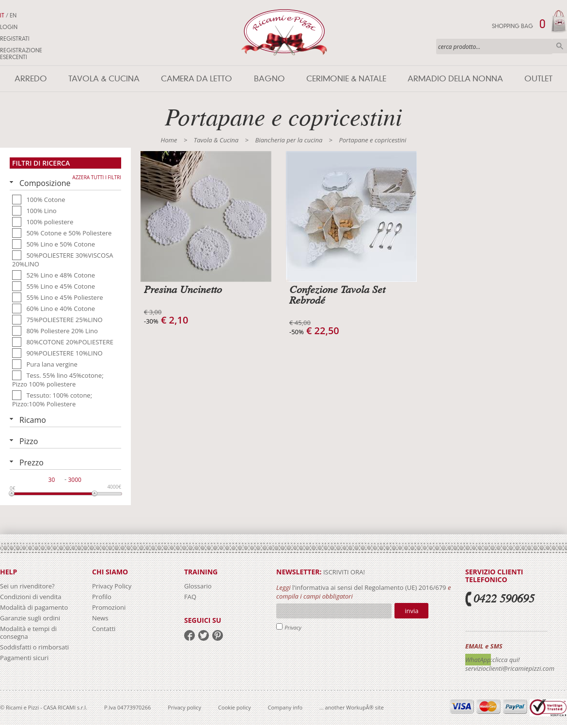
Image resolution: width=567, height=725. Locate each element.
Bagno (269, 78)
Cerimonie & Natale (346, 78)
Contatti (103, 628)
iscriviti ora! (343, 572)
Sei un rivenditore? (27, 586)
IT (2, 15)
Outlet (538, 78)
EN (13, 15)
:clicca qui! (505, 659)
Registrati (15, 38)
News (100, 618)
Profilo (101, 596)
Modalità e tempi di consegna (28, 632)
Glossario (198, 586)
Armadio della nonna (455, 78)
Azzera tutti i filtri (96, 177)
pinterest (217, 635)
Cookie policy (234, 707)
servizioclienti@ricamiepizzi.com (509, 668)
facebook (189, 635)
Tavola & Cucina (104, 78)
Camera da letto (196, 78)
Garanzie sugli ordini (30, 618)
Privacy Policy (111, 586)
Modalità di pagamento (34, 607)
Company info (285, 707)
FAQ (190, 596)
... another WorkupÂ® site (351, 707)
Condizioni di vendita (31, 596)
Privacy (292, 627)
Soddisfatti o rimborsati (34, 647)
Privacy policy (184, 707)
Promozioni (109, 607)
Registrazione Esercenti (21, 54)
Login (8, 27)
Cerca (559, 46)
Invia (411, 610)
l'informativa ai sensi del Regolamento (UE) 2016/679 (369, 587)
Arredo (31, 78)
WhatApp (478, 659)
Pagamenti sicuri (24, 657)
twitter (203, 635)
